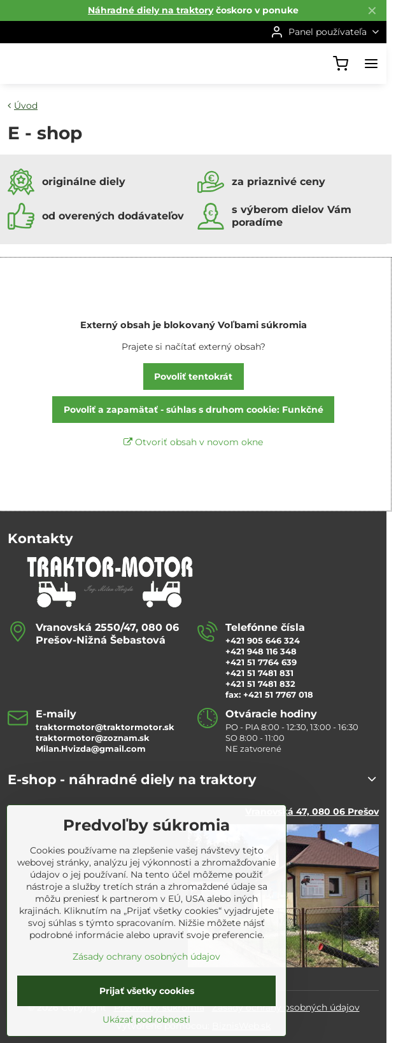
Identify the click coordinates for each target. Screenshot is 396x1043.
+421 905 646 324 (262, 640)
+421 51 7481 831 (259, 673)
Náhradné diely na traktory (150, 10)
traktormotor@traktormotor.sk (105, 727)
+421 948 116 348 (261, 651)
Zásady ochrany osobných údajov (146, 996)
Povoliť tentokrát (193, 376)
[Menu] (371, 63)
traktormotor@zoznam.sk (93, 738)
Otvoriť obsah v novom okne (193, 442)
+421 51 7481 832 (260, 684)
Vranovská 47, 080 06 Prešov (312, 811)
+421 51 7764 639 (261, 662)
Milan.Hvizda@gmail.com (91, 748)
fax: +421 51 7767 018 (269, 694)
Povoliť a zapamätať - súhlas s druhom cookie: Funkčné (193, 409)
